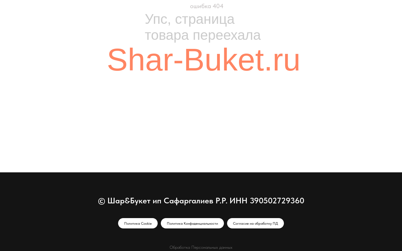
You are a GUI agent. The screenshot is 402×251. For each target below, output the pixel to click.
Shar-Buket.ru (204, 59)
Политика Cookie (138, 223)
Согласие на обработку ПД (255, 223)
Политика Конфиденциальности (192, 223)
